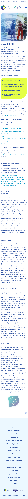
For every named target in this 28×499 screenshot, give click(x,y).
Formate (14, 464)
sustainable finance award (14, 460)
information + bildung (14, 454)
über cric (14, 427)
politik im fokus (14, 480)
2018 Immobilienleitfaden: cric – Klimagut (14, 155)
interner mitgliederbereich (14, 444)
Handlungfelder (14, 450)
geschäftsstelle (14, 437)
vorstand (14, 434)
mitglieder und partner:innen (14, 440)
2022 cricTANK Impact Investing (12, 128)
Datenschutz (15, 495)
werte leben (14, 484)
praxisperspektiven (14, 477)
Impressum (22, 495)
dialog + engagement (14, 457)
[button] (25, 7)
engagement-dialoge (14, 474)
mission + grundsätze (14, 430)
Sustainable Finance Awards (13, 116)
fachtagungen (14, 470)
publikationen (14, 447)
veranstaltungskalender (14, 467)
